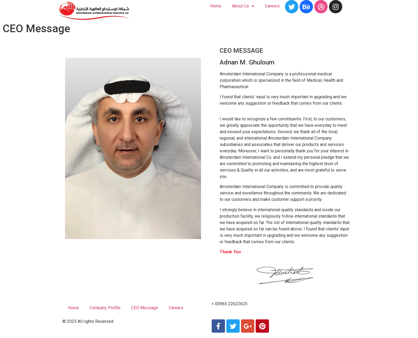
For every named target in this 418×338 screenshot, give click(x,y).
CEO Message (144, 307)
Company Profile (105, 307)
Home (215, 6)
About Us (243, 6)
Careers (272, 6)
